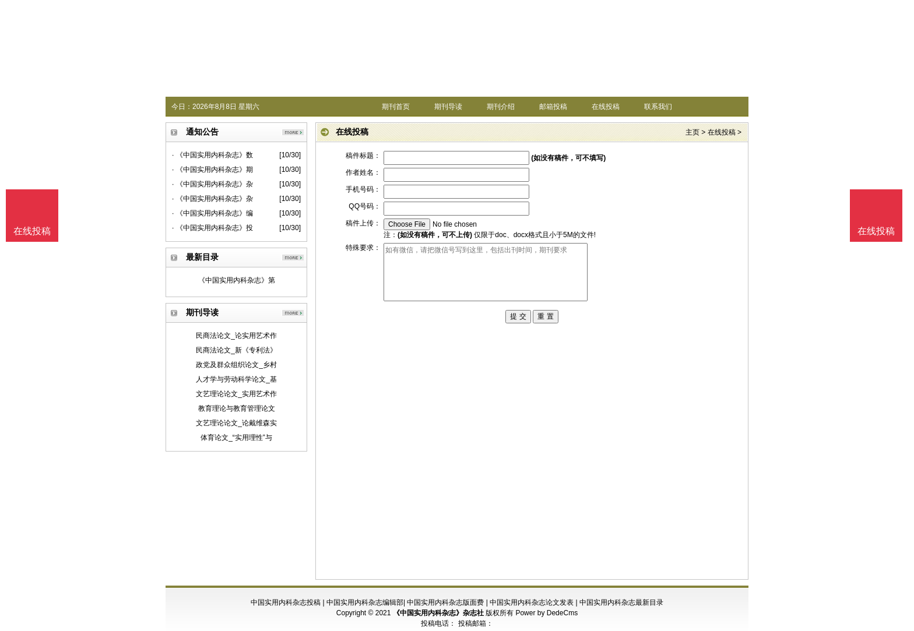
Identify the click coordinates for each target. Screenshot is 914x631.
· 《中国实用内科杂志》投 (212, 228)
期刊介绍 (501, 107)
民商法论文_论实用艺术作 (236, 336)
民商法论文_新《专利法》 (236, 350)
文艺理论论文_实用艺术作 (236, 394)
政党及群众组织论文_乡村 (236, 365)
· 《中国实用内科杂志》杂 (212, 184)
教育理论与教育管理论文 (236, 408)
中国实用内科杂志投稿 (286, 602)
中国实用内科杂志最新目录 (621, 602)
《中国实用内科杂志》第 (236, 280)
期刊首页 (396, 107)
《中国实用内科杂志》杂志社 (438, 613)
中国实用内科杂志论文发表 (532, 602)
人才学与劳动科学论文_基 (236, 379)
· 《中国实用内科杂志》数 (212, 155)
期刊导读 (448, 107)
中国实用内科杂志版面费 (445, 602)
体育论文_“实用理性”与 (236, 437)
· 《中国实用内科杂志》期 (212, 169)
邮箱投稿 (553, 107)
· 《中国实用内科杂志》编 (212, 213)
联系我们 (658, 107)
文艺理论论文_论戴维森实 (236, 423)
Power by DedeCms (546, 613)
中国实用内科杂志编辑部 (364, 602)
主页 (692, 132)
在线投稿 (606, 107)
